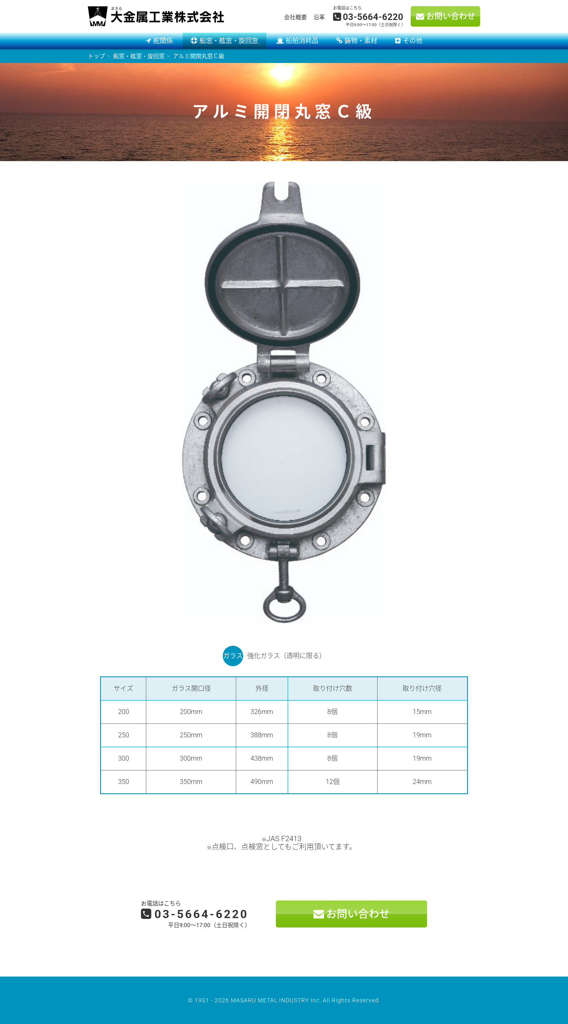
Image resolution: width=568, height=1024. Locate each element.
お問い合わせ (450, 16)
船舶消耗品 (302, 41)
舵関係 (163, 41)
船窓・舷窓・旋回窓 (228, 41)
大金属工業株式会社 (156, 16)
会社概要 (295, 17)
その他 (413, 41)
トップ (96, 56)
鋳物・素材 (360, 41)
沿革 (319, 17)
